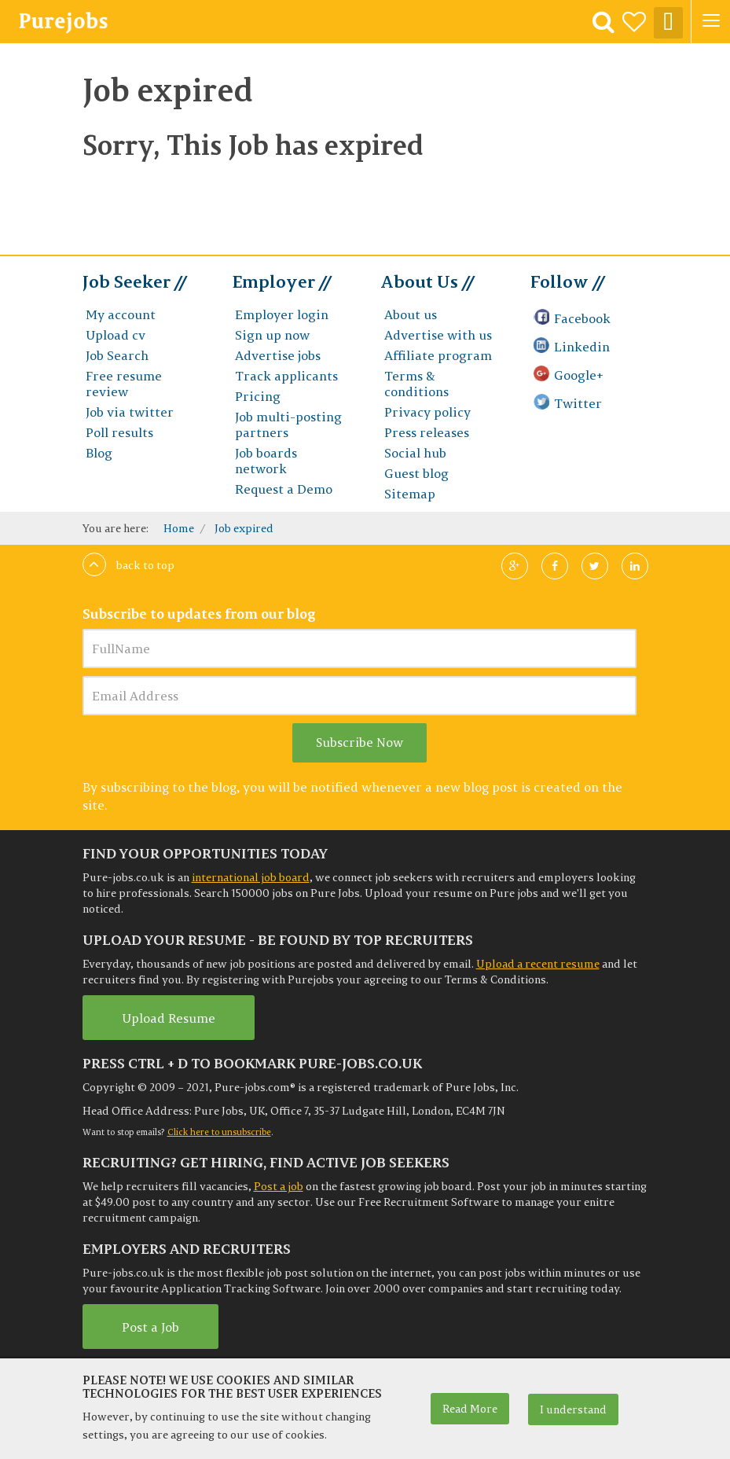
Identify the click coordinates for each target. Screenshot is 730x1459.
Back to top (128, 565)
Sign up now (271, 335)
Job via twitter (129, 412)
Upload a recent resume (538, 964)
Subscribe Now (359, 742)
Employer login (281, 314)
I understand (573, 1409)
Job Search (117, 355)
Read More (469, 1409)
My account (121, 314)
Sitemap (409, 494)
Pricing (256, 396)
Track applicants (286, 376)
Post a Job (150, 1327)
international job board (251, 877)
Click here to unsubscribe (219, 1131)
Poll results (119, 432)
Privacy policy (426, 412)
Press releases (426, 432)
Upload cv (115, 335)
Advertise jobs (278, 355)
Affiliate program (437, 355)
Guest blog (416, 473)
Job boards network (266, 460)
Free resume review (124, 383)
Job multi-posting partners (287, 424)
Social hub (414, 453)
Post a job (278, 1186)
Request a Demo (283, 489)
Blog (99, 453)
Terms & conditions (415, 383)
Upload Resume (168, 1018)
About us (410, 314)
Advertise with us (437, 335)
